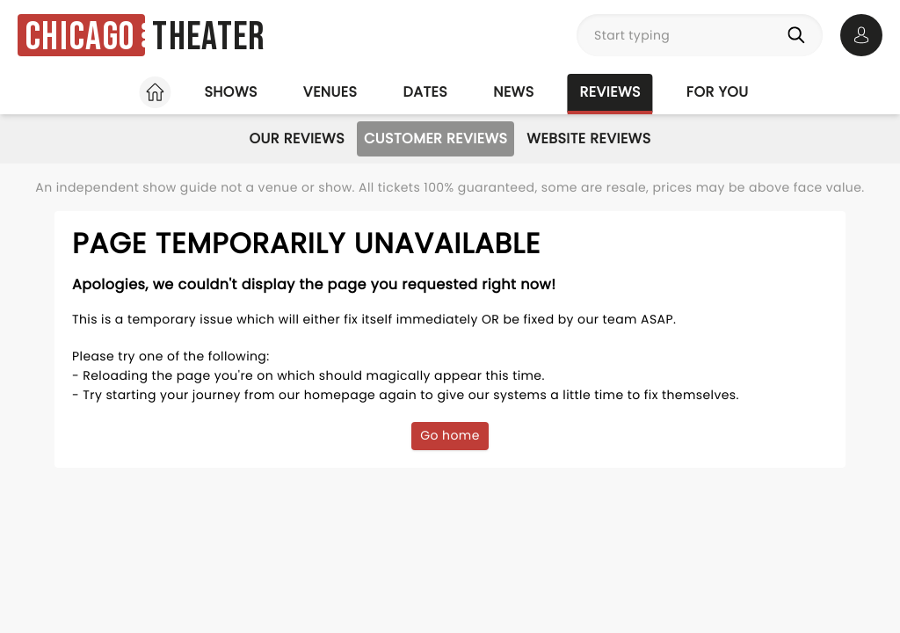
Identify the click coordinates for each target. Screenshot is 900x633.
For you (717, 92)
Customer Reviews (435, 138)
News (513, 92)
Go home (450, 435)
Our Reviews (297, 138)
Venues (330, 92)
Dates (425, 92)
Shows (230, 92)
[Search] (800, 35)
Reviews (610, 92)
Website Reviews (588, 138)
